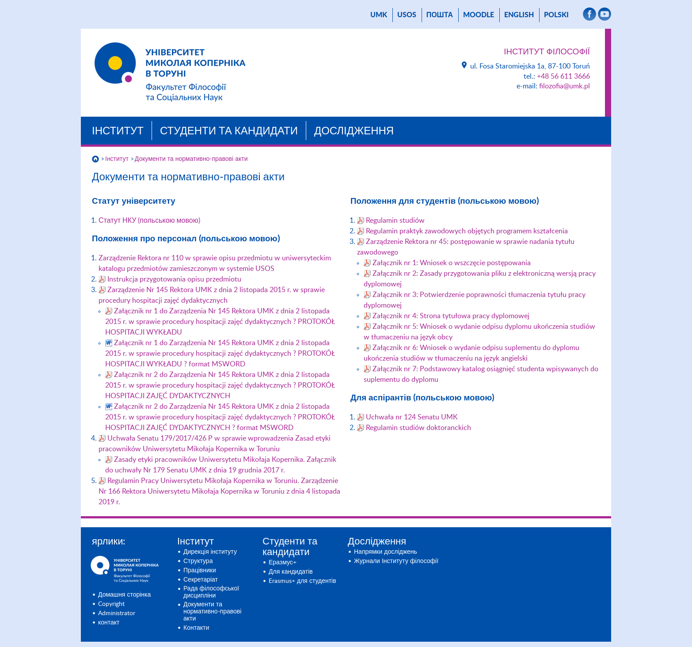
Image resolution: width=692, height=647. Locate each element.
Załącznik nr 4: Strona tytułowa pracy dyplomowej (451, 316)
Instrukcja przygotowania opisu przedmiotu (174, 279)
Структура (198, 561)
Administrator (116, 613)
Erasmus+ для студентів (302, 581)
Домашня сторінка (124, 595)
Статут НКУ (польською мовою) (149, 220)
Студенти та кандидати (229, 131)
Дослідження (354, 131)
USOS (406, 15)
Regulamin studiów (395, 220)
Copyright (111, 604)
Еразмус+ (283, 562)
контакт (109, 623)
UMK (378, 15)
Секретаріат (200, 580)
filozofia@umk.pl (564, 86)
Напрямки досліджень (385, 552)
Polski (556, 15)
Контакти (196, 628)
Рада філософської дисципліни (211, 592)
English (519, 15)
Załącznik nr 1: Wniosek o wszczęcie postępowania (452, 262)
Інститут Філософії (547, 52)
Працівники (199, 570)
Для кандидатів (291, 572)
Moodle (478, 15)
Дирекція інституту (210, 552)
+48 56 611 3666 (563, 76)
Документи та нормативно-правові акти (191, 159)
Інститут (118, 131)
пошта (439, 15)
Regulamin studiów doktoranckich (418, 427)
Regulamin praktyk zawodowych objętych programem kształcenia (467, 231)
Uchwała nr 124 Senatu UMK (412, 417)
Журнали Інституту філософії (396, 561)
